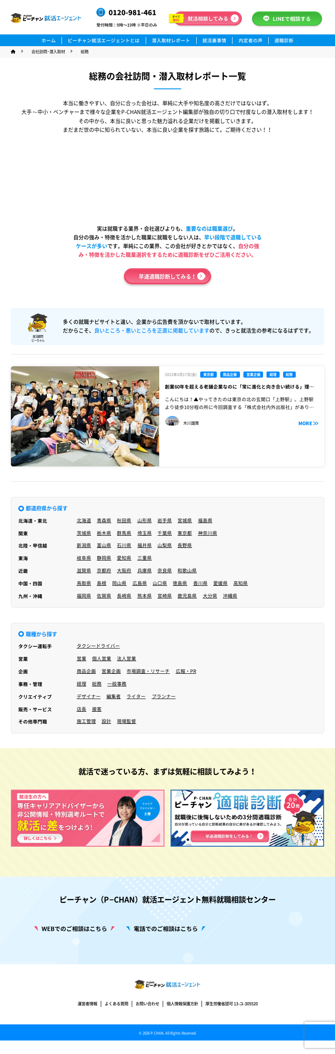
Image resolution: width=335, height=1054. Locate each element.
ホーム (48, 40)
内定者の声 (251, 40)
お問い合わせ (147, 1025)
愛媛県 (220, 583)
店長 (81, 709)
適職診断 (284, 40)
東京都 (185, 533)
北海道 (84, 520)
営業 (81, 658)
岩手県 (164, 520)
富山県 (104, 545)
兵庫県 (144, 570)
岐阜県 (84, 558)
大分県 (210, 596)
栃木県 (104, 533)
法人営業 (126, 658)
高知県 (240, 583)
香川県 (200, 583)
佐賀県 (104, 596)
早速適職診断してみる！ (167, 276)
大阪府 (124, 570)
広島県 (140, 583)
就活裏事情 (214, 40)
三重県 (144, 558)
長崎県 (124, 596)
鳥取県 (84, 583)
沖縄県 (230, 596)
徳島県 (180, 583)
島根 (101, 583)
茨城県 (84, 533)
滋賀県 (84, 570)
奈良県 (164, 570)
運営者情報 (87, 1025)
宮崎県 (164, 596)
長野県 (185, 545)
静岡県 (104, 558)
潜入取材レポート (171, 40)
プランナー (164, 696)
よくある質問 (116, 1025)
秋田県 (124, 520)
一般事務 (116, 684)
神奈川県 (207, 533)
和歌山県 (187, 570)
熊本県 (144, 596)
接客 (97, 709)
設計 (106, 721)
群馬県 (124, 533)
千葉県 (164, 533)
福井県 (144, 545)
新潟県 (84, 545)
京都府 (104, 570)
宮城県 (185, 520)
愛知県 (124, 558)
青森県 (104, 520)
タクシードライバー (98, 646)
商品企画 (86, 671)
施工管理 (86, 721)
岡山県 (119, 583)
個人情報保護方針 (182, 1025)
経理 (81, 684)
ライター (136, 696)
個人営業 (101, 658)
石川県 (124, 545)
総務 (97, 684)
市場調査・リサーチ (148, 671)
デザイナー (89, 696)
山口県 (160, 583)
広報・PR (186, 671)
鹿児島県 (187, 596)
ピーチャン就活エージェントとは (104, 40)
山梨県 (164, 545)
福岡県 (84, 596)
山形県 (144, 520)
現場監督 (126, 721)
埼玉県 (144, 533)
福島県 (205, 520)
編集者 (113, 696)
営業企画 (111, 671)
